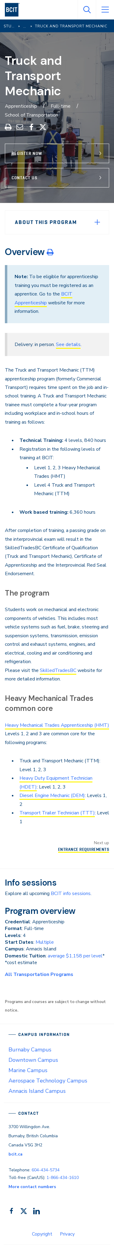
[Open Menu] (105, 9)
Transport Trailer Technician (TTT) (57, 813)
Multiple (45, 942)
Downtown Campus (33, 1060)
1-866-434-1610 (63, 1177)
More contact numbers (32, 1187)
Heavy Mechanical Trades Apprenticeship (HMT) (57, 725)
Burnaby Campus (30, 1049)
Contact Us (24, 177)
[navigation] (15, 10)
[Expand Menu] (97, 222)
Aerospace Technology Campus (48, 1080)
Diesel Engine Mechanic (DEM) (52, 795)
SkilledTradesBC (58, 670)
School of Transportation (31, 115)
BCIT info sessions (71, 893)
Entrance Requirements (83, 849)
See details (68, 344)
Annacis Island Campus (37, 1091)
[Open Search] (87, 9)
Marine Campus (28, 1070)
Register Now (27, 153)
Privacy (67, 1234)
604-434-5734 (46, 1170)
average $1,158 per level (75, 956)
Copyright (42, 1234)
